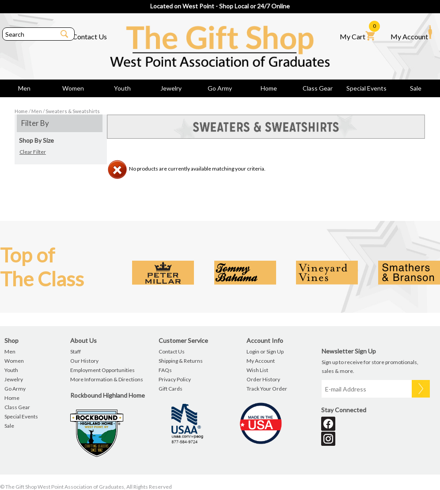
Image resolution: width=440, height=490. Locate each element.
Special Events (366, 88)
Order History (263, 379)
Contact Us (89, 36)
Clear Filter (32, 151)
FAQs (165, 370)
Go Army (220, 88)
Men (24, 88)
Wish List (257, 370)
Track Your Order (267, 388)
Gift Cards (170, 388)
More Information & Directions (106, 379)
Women (73, 88)
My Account (411, 33)
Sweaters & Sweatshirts (73, 111)
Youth (122, 88)
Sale (415, 88)
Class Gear (318, 88)
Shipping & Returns (181, 360)
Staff (75, 351)
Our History (84, 360)
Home (269, 88)
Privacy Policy (175, 379)
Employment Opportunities (102, 370)
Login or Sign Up (265, 351)
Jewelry (171, 88)
